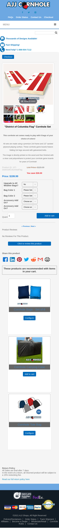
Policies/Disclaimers (12, 519)
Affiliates (5, 521)
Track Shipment (47, 519)
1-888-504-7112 (24, 50)
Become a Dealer (20, 521)
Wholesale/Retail (38, 521)
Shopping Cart (11, 33)
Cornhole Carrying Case (29, 367)
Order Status (22, 17)
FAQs (10, 17)
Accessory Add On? (11, 201)
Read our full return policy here (16, 479)
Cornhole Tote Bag (29, 424)
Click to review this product (30, 243)
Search (56, 32)
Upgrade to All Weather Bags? (11, 184)
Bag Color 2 (9, 196)
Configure (29, 318)
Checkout (48, 17)
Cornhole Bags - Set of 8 (29, 309)
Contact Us (36, 17)
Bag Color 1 (9, 190)
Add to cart (29, 374)
